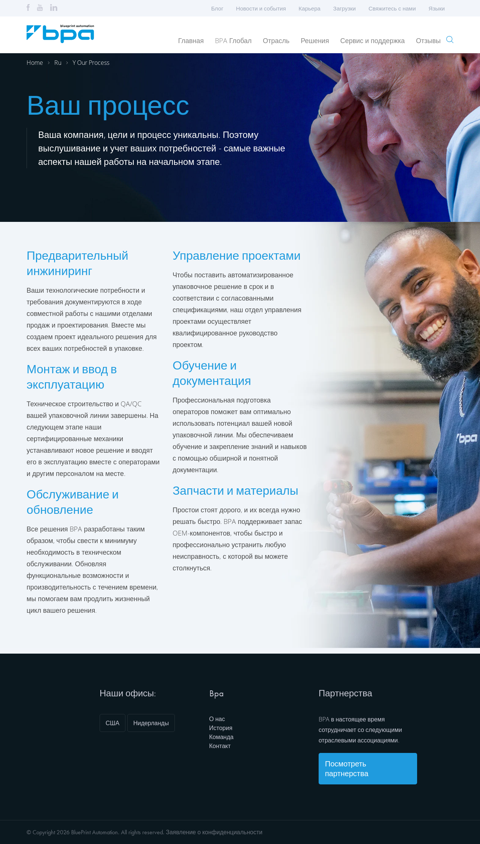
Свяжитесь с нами (392, 8)
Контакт (220, 746)
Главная (191, 40)
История (221, 728)
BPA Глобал (233, 40)
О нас (217, 719)
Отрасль (276, 40)
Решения (315, 40)
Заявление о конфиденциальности (214, 832)
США (112, 723)
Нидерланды (151, 723)
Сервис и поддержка (372, 40)
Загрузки (344, 8)
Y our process (91, 62)
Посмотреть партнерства (346, 768)
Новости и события (261, 8)
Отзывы (428, 40)
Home (35, 62)
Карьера (309, 8)
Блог (217, 8)
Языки (439, 8)
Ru (57, 62)
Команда (221, 737)
